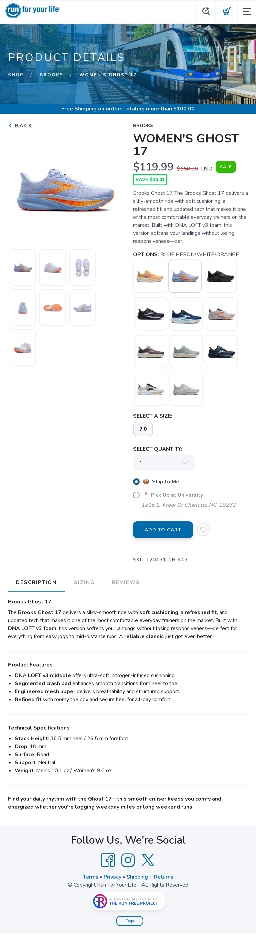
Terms (90, 877)
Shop (16, 75)
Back (20, 125)
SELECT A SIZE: (152, 416)
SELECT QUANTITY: (157, 449)
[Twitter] (148, 860)
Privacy (112, 877)
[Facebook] (108, 860)
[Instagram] (128, 860)
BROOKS (51, 75)
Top (130, 921)
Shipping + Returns (150, 877)
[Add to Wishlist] (203, 529)
